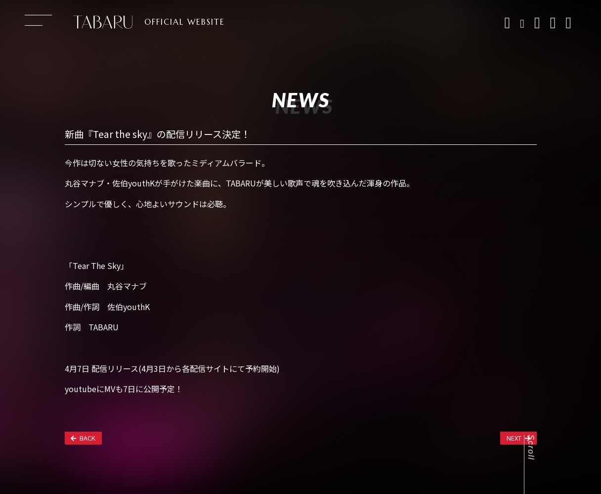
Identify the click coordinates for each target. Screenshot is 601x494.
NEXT (518, 438)
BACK (83, 438)
